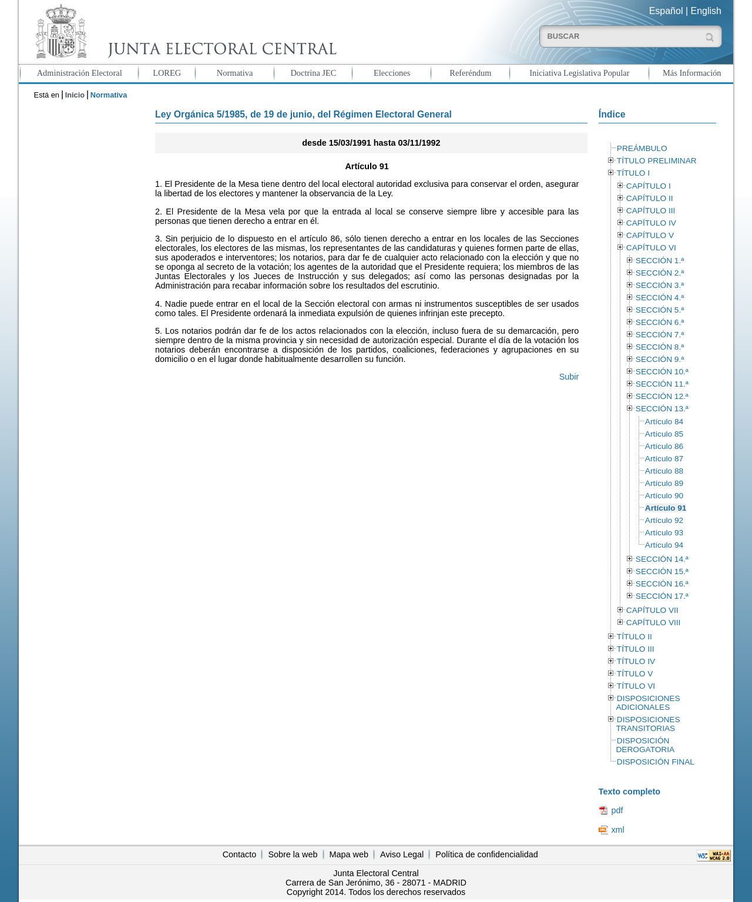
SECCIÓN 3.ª (660, 285)
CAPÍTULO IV (651, 223)
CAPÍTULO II (649, 198)
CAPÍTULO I (648, 186)
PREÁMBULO (642, 148)
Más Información (692, 73)
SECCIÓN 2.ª (660, 273)
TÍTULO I (633, 173)
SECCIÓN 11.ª (662, 384)
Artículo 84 (664, 421)
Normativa (235, 73)
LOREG (167, 73)
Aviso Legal (402, 854)
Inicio (75, 94)
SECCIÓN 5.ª (660, 310)
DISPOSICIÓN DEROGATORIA (645, 745)
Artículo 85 (664, 434)
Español (666, 11)
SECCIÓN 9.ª (660, 359)
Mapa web (349, 854)
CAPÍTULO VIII (653, 622)
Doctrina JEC (313, 73)
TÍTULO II (634, 636)
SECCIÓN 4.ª (660, 297)
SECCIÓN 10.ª (662, 371)
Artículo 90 (664, 495)
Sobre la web (292, 854)
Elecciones (392, 73)
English (706, 11)
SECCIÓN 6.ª (660, 322)
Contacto (240, 854)
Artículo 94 (664, 545)
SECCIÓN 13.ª (662, 408)
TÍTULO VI (636, 686)
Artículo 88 (664, 471)
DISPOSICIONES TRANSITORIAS (648, 724)
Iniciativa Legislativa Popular (579, 73)
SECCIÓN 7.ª (660, 334)
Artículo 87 (664, 458)
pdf (617, 810)
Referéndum (470, 73)
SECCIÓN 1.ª (660, 260)
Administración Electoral (79, 73)
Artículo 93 (664, 532)
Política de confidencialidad (486, 854)
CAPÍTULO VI (651, 247)
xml (617, 829)
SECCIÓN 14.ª (662, 559)
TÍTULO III (635, 649)
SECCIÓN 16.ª (662, 583)
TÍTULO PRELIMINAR (657, 160)
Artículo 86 (664, 446)
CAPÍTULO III (650, 210)
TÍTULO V (635, 673)
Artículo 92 (664, 520)
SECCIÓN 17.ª (662, 596)
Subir (569, 376)
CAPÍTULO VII (652, 610)
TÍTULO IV (636, 661)
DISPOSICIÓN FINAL (655, 761)
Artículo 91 (666, 508)
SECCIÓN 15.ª (662, 571)
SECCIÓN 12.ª (662, 396)
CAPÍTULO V (650, 235)
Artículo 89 (664, 483)
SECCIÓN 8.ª (660, 347)
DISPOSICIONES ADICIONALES (648, 703)
